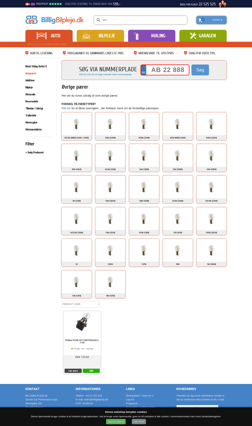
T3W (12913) (110, 296)
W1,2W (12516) (110, 169)
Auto (55, 36)
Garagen (207, 36)
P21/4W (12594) (211, 201)
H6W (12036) (144, 201)
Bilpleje (107, 36)
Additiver (30, 80)
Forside (30, 45)
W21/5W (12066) (76, 232)
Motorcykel (31, 122)
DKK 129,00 (82, 357)
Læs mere (73, 370)
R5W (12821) (76, 169)
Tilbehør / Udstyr (34, 108)
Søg (200, 69)
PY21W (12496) (144, 138)
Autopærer (47, 45)
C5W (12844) (110, 201)
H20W (110, 264)
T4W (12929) (110, 232)
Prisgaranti (132, 403)
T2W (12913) (76, 296)
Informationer (88, 389)
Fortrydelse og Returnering (140, 407)
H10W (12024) (211, 232)
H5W (178, 264)
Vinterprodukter (33, 129)
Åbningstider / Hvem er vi (139, 395)
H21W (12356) (144, 232)
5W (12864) (211, 264)
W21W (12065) (177, 201)
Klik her (66, 108)
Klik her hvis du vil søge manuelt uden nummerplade (105, 74)
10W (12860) (178, 169)
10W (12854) (211, 169)
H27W (144, 264)
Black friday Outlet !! (36, 66)
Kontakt (32, 389)
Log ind (130, 399)
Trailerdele (30, 115)
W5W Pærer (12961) (178, 138)
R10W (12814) (211, 138)
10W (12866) (144, 169)
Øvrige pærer (60, 45)
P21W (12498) (110, 138)
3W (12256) (77, 201)
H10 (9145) (178, 232)
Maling (158, 36)
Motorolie (30, 94)
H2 (77, 264)
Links (130, 389)
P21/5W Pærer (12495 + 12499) (76, 138)
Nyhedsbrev (186, 389)
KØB (91, 370)
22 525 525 (207, 4)
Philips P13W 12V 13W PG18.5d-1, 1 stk (82, 341)
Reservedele (31, 101)
